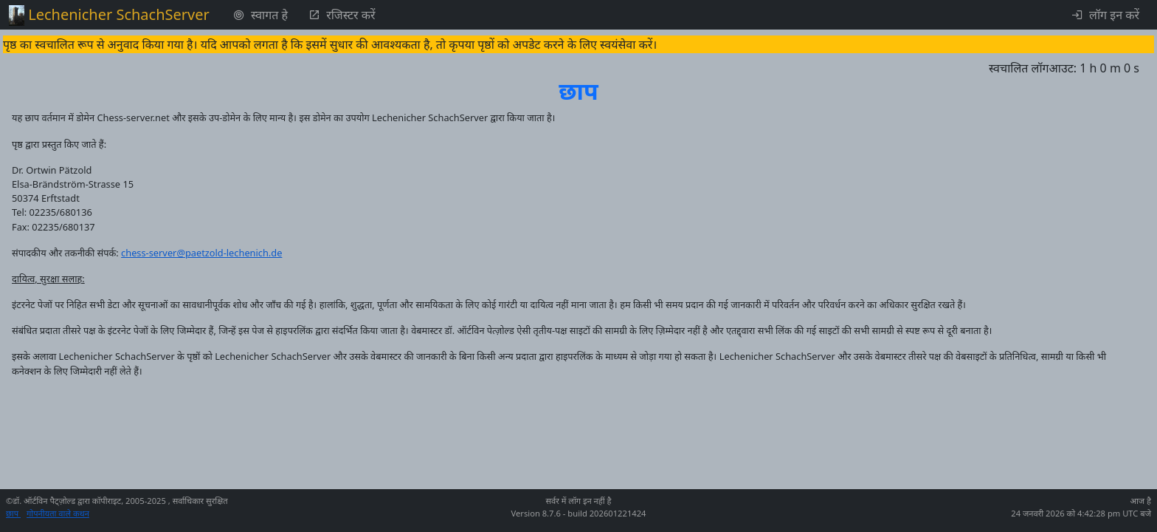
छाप (13, 513)
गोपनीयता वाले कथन (58, 513)
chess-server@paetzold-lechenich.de (201, 252)
